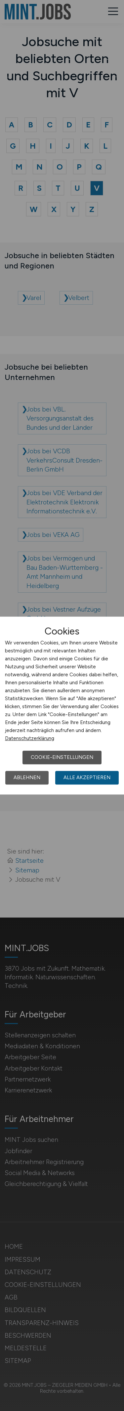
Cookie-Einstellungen (62, 757)
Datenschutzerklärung (29, 738)
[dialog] (62, 705)
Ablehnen (27, 777)
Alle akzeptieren (86, 777)
